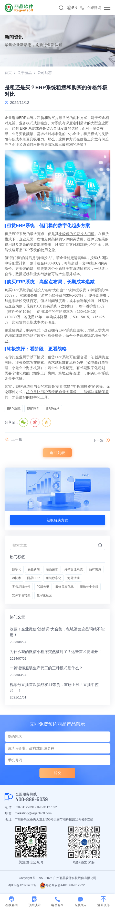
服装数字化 (53, 578)
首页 (8, 73)
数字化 (16, 569)
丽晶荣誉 (52, 569)
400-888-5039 (31, 799)
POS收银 (43, 587)
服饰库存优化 (64, 587)
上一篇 (16, 439)
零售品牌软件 (21, 587)
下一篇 (98, 440)
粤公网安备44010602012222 (62, 885)
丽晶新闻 (33, 569)
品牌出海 (95, 569)
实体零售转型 (21, 595)
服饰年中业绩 (89, 587)
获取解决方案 (57, 520)
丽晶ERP (33, 578)
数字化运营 (44, 595)
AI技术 (16, 578)
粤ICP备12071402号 (22, 885)
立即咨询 (94, 8)
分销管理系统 (73, 569)
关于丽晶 (24, 73)
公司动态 (44, 73)
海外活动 (73, 578)
